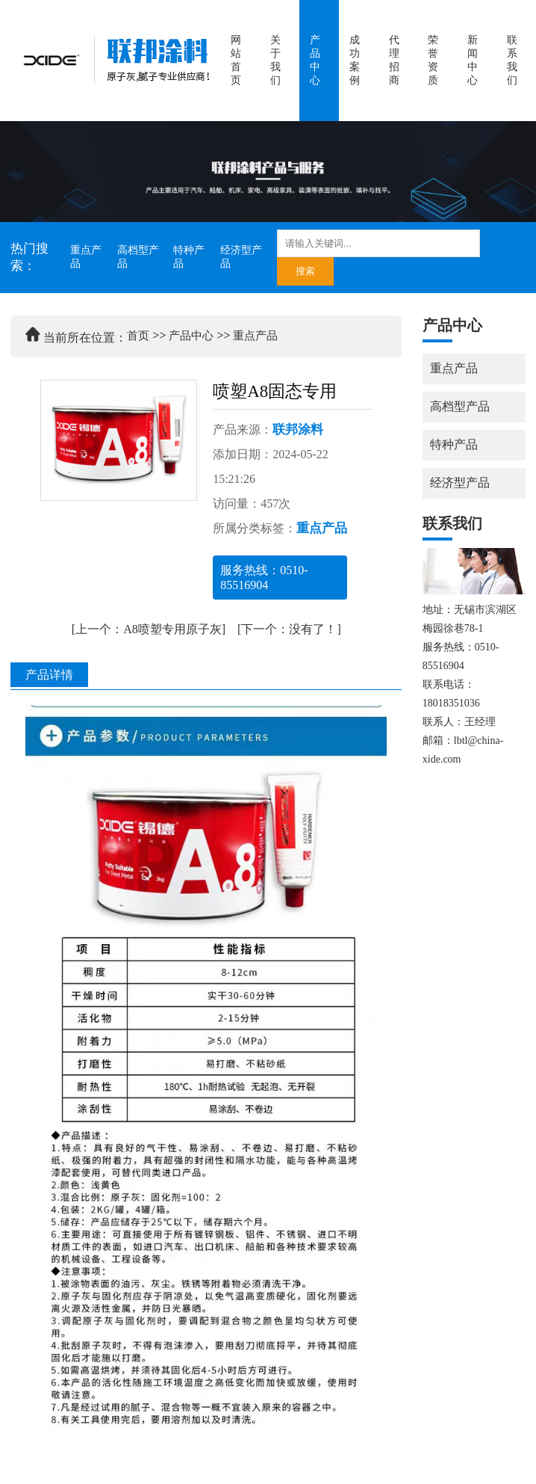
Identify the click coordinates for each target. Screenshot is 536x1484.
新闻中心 (472, 60)
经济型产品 (241, 256)
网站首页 (236, 60)
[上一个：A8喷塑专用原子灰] (148, 629)
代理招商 (394, 60)
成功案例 (354, 60)
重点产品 (86, 256)
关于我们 (275, 60)
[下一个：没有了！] (289, 629)
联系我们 (512, 60)
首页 (138, 336)
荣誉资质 (433, 60)
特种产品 (189, 256)
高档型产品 (138, 256)
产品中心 (315, 60)
